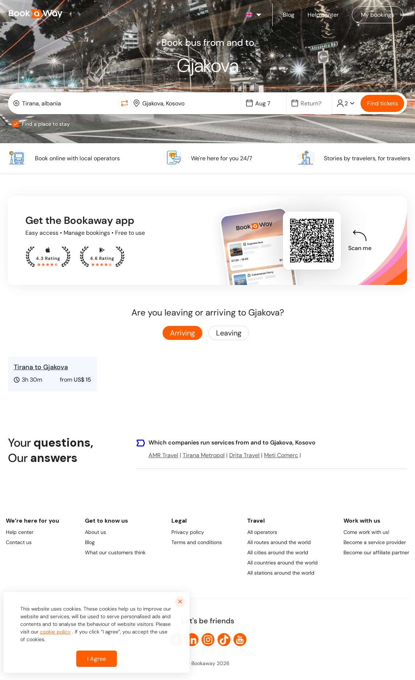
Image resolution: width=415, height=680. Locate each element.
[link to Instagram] (208, 639)
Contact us (19, 542)
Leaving (228, 333)
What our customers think (115, 552)
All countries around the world (282, 562)
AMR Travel (163, 455)
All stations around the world (280, 573)
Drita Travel (244, 455)
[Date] (266, 103)
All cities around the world (277, 552)
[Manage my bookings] (377, 14)
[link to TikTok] (224, 639)
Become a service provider (374, 542)
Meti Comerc (281, 455)
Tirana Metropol (204, 455)
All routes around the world (279, 542)
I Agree (96, 659)
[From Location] (67, 103)
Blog (90, 542)
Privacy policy (187, 532)
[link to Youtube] (240, 639)
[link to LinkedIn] (192, 639)
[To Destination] (187, 103)
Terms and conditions (196, 542)
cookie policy (55, 631)
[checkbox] (15, 124)
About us (95, 532)
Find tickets (382, 103)
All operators (262, 532)
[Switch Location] (124, 103)
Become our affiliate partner (376, 552)
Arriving (182, 333)
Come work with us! (366, 532)
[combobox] (64, 103)
